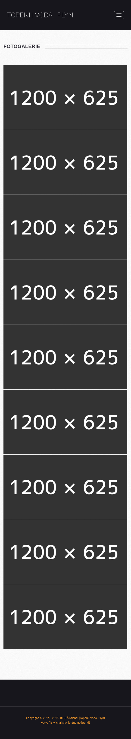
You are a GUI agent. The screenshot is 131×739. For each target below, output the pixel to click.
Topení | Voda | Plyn (40, 15)
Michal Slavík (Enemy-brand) (71, 723)
